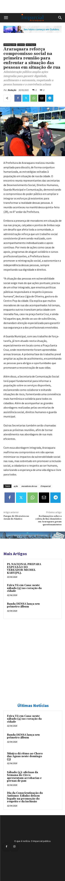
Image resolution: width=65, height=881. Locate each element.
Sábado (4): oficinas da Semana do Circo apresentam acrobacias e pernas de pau (24, 777)
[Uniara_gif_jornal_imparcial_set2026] (32, 35)
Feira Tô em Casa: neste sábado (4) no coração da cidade (24, 588)
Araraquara (9, 44)
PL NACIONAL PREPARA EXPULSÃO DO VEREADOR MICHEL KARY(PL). (24, 569)
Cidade (21, 44)
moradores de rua (29, 486)
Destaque (31, 44)
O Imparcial (45, 486)
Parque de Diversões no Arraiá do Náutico (16, 517)
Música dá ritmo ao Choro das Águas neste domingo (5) (25, 756)
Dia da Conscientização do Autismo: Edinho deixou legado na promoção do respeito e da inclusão (25, 797)
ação (16, 486)
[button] (5, 17)
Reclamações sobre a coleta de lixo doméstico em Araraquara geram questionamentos (48, 520)
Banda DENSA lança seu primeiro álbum (23, 605)
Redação (12, 90)
